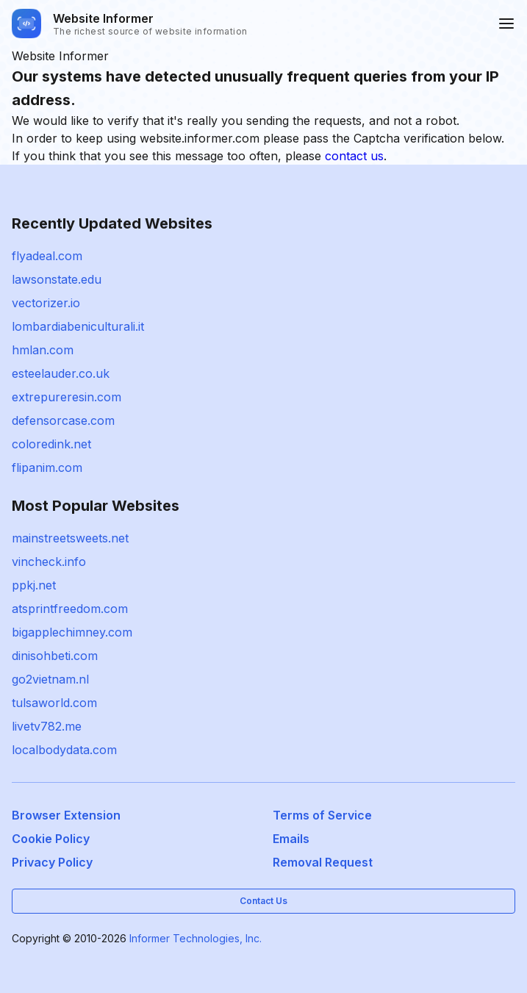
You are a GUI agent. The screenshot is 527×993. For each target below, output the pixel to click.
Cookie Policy (51, 838)
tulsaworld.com (54, 702)
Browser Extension (66, 815)
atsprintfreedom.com (70, 608)
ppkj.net (34, 585)
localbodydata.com (64, 749)
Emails (291, 838)
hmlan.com (43, 350)
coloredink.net (51, 444)
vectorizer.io (46, 302)
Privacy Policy (52, 862)
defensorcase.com (63, 420)
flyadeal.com (47, 255)
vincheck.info (49, 561)
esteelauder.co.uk (61, 373)
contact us (354, 155)
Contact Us (263, 900)
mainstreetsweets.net (70, 538)
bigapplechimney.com (72, 632)
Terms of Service (322, 815)
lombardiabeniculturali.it (78, 326)
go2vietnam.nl (50, 679)
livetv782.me (47, 726)
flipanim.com (47, 467)
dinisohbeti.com (55, 655)
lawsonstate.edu (56, 279)
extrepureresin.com (66, 397)
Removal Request (323, 862)
